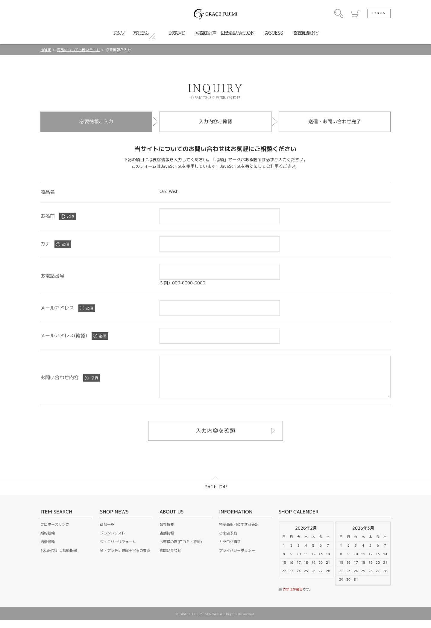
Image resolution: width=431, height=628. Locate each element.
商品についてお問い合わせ (78, 49)
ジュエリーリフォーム (118, 549)
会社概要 (167, 532)
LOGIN (379, 13)
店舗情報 (167, 541)
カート (355, 13)
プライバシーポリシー (237, 558)
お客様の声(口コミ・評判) (181, 549)
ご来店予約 (228, 541)
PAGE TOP (215, 495)
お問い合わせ (170, 558)
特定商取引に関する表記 (239, 532)
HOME (45, 49)
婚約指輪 (47, 541)
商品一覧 (107, 532)
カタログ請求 (230, 549)
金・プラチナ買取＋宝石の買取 (125, 558)
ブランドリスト (112, 541)
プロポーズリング (54, 532)
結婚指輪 (47, 549)
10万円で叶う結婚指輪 (58, 558)
